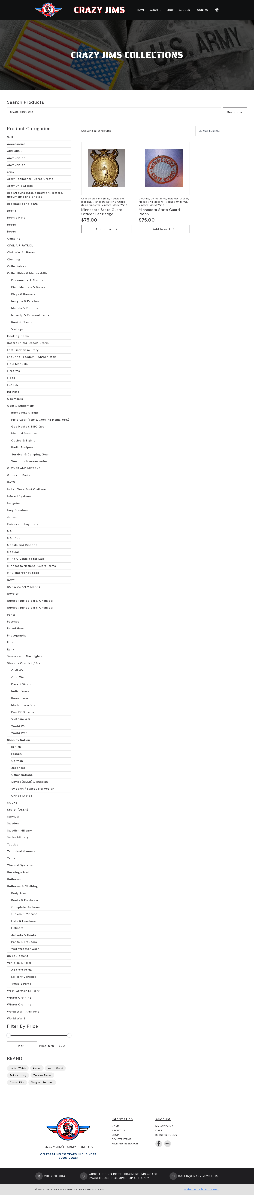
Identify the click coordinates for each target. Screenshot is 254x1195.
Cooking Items (18, 336)
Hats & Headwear (24, 921)
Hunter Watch (18, 1068)
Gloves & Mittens (24, 914)
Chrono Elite (17, 1082)
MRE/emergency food (23, 573)
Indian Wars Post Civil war (26, 489)
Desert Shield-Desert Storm (28, 343)
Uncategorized (18, 872)
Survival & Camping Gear (30, 454)
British (16, 747)
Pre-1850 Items (22, 712)
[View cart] (217, 10)
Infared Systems (19, 496)
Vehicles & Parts (19, 963)
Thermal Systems (20, 865)
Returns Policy (166, 1134)
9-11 (10, 137)
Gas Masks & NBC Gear (28, 426)
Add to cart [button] (104, 229)
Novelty (13, 593)
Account (185, 10)
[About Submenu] (159, 10)
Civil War (18, 670)
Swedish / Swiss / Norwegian (32, 788)
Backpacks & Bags (25, 412)
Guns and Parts (18, 475)
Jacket (12, 517)
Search (232, 112)
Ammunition (16, 158)
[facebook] (158, 1143)
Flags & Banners (23, 294)
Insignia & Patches (25, 301)
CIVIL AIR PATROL (20, 245)
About (154, 10)
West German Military (23, 991)
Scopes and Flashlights (24, 656)
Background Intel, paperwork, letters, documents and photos (35, 195)
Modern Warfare (23, 705)
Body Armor (20, 893)
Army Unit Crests (20, 186)
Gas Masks (15, 399)
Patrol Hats (15, 628)
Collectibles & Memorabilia (27, 273)
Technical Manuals (21, 851)
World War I (20, 726)
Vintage (17, 329)
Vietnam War (21, 719)
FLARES (12, 385)
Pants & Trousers (24, 942)
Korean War (19, 698)
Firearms (13, 371)
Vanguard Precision (42, 1082)
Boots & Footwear (24, 900)
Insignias (13, 503)
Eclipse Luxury (18, 1075)
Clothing (13, 259)
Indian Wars (20, 691)
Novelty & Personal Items (30, 315)
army (10, 172)
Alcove (37, 1068)
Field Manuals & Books (28, 287)
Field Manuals (17, 364)
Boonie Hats (16, 217)
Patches (13, 621)
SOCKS (12, 802)
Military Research (125, 1143)
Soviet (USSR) (17, 810)
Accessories (16, 144)
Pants (11, 615)
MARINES (13, 538)
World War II (20, 733)
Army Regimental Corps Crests (30, 179)
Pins (10, 642)
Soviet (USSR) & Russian (29, 782)
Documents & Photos (27, 280)
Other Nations (22, 775)
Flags (11, 378)
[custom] (167, 1143)
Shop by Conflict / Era (23, 663)
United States (21, 796)
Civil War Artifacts (21, 252)
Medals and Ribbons (22, 545)
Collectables (16, 266)
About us (118, 1130)
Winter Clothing (19, 997)
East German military (23, 350)
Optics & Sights (23, 440)
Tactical (13, 844)
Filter (20, 1046)
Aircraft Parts (21, 970)
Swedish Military (19, 830)
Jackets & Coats (23, 935)
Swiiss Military (18, 837)
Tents (11, 858)
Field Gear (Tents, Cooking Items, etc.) (40, 419)
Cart (158, 1130)
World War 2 (16, 1018)
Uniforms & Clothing (22, 886)
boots (11, 224)
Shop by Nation (18, 740)
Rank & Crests (21, 322)
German (17, 761)
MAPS (11, 531)
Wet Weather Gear (25, 949)
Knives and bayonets (22, 524)
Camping (13, 238)
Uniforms (14, 879)
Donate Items (121, 1139)
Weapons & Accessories (29, 461)
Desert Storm (21, 684)
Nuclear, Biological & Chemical (30, 601)
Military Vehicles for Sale (26, 559)
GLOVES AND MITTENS (24, 468)
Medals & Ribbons (24, 308)
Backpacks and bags (22, 204)
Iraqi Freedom (17, 510)
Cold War (18, 677)
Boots (11, 231)
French (16, 754)
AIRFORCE (14, 151)
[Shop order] (221, 131)
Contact (203, 10)
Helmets (17, 928)
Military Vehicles (23, 977)
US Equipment (17, 956)
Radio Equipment (24, 447)
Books (11, 211)
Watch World (55, 1068)
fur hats (13, 392)
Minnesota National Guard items (31, 566)
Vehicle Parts (21, 983)
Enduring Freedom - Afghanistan (31, 357)
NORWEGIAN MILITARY (24, 587)
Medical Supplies (24, 433)
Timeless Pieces (42, 1075)
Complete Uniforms (25, 907)
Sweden (13, 823)
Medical (13, 552)
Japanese (18, 768)
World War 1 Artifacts (23, 1011)
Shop (170, 10)
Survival (13, 816)
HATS (11, 482)
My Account (164, 1126)
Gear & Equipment (21, 406)
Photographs (16, 635)
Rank (10, 649)
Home (141, 10)
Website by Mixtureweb (201, 1189)
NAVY (11, 580)
